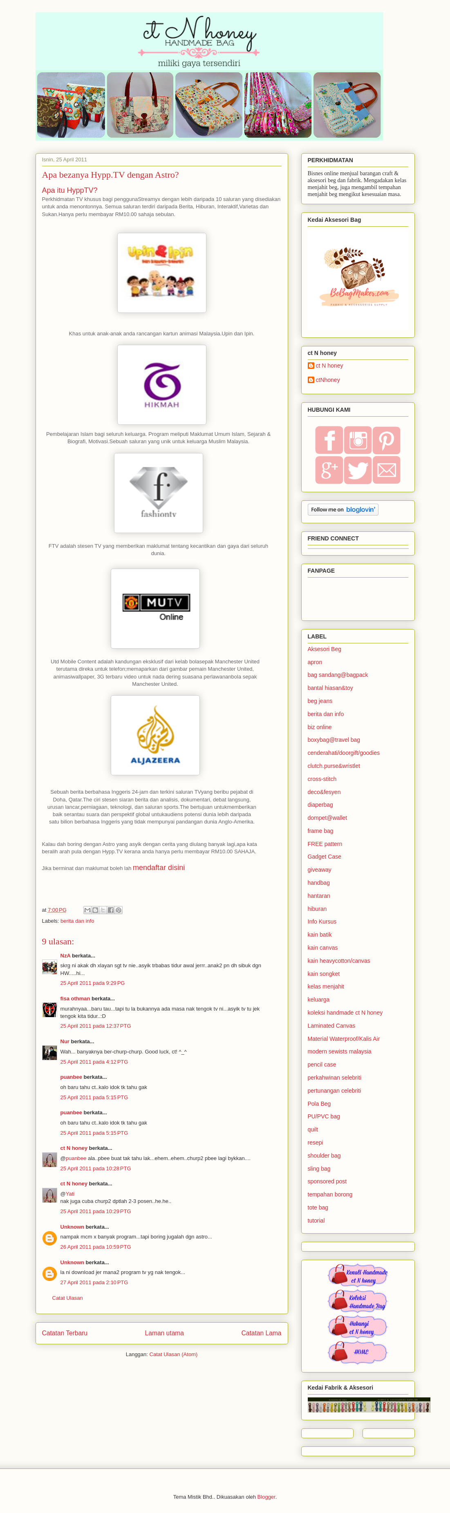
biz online (320, 727)
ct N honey (73, 1148)
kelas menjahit (326, 986)
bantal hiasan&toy (330, 688)
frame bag (321, 831)
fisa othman (75, 998)
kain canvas (323, 947)
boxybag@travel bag (334, 739)
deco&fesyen (324, 792)
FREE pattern (325, 844)
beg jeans (320, 701)
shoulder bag (324, 1155)
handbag (319, 882)
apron (315, 662)
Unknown (72, 1227)
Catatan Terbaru (65, 1333)
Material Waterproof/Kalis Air (344, 1038)
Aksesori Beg (324, 649)
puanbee (71, 1077)
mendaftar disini (159, 868)
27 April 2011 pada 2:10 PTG (94, 1282)
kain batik (320, 934)
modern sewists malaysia (340, 1051)
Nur (64, 1041)
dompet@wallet (327, 818)
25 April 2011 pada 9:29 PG (92, 983)
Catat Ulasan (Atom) (174, 1354)
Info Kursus (322, 921)
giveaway (319, 869)
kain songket (324, 974)
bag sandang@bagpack (338, 675)
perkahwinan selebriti (335, 1077)
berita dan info (77, 921)
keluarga (319, 999)
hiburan (317, 909)
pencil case (322, 1064)
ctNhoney (328, 380)
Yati (70, 1194)
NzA (65, 956)
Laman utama (164, 1333)
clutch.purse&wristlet (334, 766)
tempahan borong (330, 1194)
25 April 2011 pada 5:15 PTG (94, 1097)
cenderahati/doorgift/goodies (344, 753)
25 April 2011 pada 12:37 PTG (95, 1026)
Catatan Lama (262, 1333)
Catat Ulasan (67, 1298)
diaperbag (320, 804)
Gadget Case (325, 856)
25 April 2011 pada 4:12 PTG (94, 1062)
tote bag (318, 1207)
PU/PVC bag (324, 1116)
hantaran (319, 896)
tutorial (316, 1220)
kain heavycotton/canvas (339, 960)
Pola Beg (319, 1103)
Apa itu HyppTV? (70, 190)
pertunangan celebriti (334, 1090)
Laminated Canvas (332, 1025)
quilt (313, 1129)
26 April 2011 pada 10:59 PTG (95, 1247)
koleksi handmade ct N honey (345, 1012)
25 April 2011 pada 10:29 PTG (95, 1211)
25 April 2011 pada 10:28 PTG (95, 1168)
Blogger (266, 1497)
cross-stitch (322, 779)
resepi (315, 1142)
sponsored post (327, 1181)
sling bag (319, 1168)
